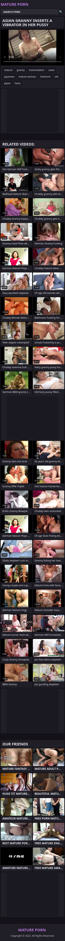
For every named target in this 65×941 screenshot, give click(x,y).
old (56, 76)
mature (8, 70)
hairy (17, 83)
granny (21, 70)
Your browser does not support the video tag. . (32, 47)
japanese (9, 76)
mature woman (27, 76)
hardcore (45, 76)
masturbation (36, 70)
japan (7, 83)
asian (52, 70)
